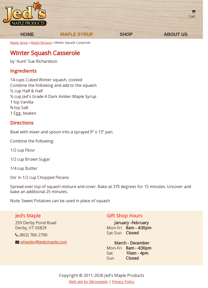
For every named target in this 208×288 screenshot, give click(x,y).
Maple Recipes (41, 42)
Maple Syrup (76, 34)
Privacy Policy (123, 281)
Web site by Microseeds (88, 281)
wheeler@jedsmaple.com (43, 242)
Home (27, 34)
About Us (175, 34)
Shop (126, 34)
